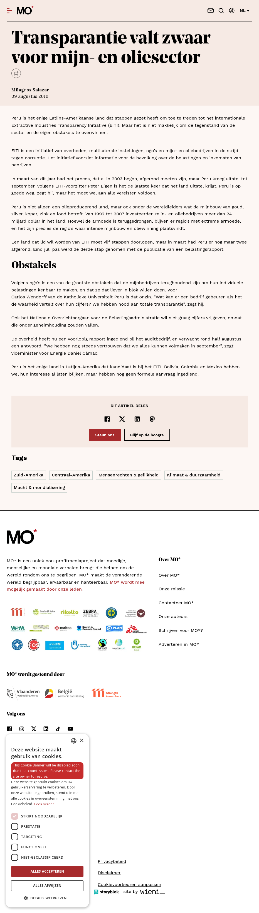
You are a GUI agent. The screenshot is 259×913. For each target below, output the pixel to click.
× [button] (81, 741)
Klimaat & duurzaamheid (193, 475)
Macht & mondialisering (39, 487)
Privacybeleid (112, 861)
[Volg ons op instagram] (21, 729)
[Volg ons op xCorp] (33, 729)
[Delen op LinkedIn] (137, 419)
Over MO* (169, 575)
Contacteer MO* (176, 602)
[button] (47, 898)
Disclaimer (109, 872)
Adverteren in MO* (179, 644)
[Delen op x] (122, 419)
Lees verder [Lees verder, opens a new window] (44, 804)
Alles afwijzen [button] (47, 885)
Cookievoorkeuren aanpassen (129, 884)
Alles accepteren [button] (47, 871)
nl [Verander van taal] (245, 10)
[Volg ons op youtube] (70, 729)
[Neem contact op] (211, 11)
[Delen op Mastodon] (152, 419)
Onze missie (172, 588)
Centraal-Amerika (71, 475)
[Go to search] (221, 11)
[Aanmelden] (232, 11)
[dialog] (47, 820)
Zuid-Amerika (28, 475)
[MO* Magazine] (25, 10)
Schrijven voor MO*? (181, 630)
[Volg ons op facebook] (9, 729)
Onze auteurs (173, 616)
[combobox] (74, 741)
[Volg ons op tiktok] (58, 729)
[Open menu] (9, 10)
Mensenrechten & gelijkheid (128, 475)
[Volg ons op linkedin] (46, 729)
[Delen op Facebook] (107, 419)
